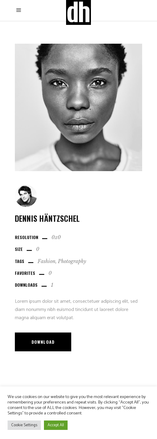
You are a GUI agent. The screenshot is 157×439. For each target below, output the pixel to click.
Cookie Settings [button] (24, 425)
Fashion (46, 261)
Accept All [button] (56, 425)
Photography (72, 261)
